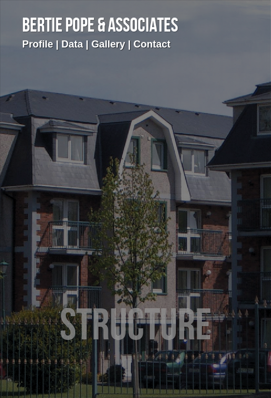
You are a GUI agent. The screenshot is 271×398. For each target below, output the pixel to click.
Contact (151, 44)
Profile (37, 44)
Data (72, 44)
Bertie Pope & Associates (100, 26)
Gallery (108, 44)
